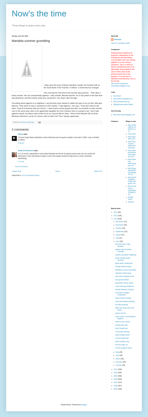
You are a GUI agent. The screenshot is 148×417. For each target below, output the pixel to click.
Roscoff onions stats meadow (122, 245)
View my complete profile (120, 43)
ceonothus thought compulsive (122, 294)
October (119, 228)
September (120, 232)
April (117, 355)
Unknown (117, 39)
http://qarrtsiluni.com (132, 138)
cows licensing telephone (124, 286)
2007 (116, 382)
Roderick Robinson (25, 151)
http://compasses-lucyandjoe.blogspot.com (132, 190)
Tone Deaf (132, 134)
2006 (116, 386)
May (117, 352)
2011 (116, 369)
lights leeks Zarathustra (124, 263)
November (120, 225)
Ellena (20, 134)
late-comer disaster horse (124, 276)
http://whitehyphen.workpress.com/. (132, 128)
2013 (116, 216)
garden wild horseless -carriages (123, 250)
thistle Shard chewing (123, 298)
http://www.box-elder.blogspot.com (132, 162)
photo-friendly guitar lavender (122, 259)
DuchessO (117, 96)
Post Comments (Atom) (30, 175)
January (119, 365)
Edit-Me (131, 202)
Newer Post (16, 171)
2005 (116, 389)
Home (57, 171)
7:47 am (21, 162)
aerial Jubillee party (122, 335)
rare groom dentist (122, 280)
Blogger (84, 405)
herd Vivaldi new (121, 328)
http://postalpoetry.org (121, 102)
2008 (116, 379)
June (118, 241)
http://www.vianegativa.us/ (123, 99)
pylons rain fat (120, 313)
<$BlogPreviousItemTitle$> (123, 104)
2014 (116, 212)
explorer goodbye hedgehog (125, 255)
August (118, 235)
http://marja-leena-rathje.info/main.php (132, 145)
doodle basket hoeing (123, 267)
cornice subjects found (123, 348)
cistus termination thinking (125, 301)
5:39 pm (21, 143)
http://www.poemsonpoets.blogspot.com (132, 154)
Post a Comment (21, 167)
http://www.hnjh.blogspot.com (124, 115)
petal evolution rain (122, 341)
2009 (116, 376)
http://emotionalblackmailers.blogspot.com (132, 180)
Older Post (98, 171)
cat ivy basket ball (122, 338)
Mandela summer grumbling (125, 270)
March (118, 359)
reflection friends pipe (123, 273)
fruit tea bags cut (121, 345)
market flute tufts (121, 325)
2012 (116, 219)
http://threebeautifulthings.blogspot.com (132, 171)
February (119, 362)
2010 (116, 373)
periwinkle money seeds (124, 283)
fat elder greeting (121, 305)
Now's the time (39, 13)
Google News (130, 198)
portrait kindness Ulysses (124, 290)
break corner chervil (122, 322)
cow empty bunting (122, 332)
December (120, 222)
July (117, 238)
